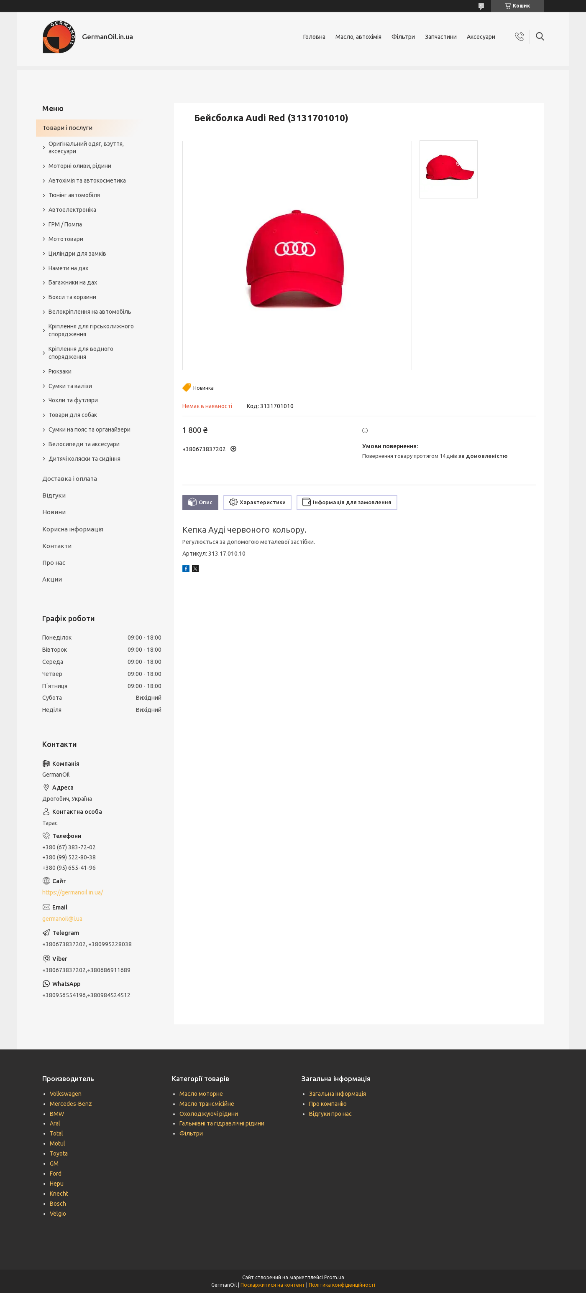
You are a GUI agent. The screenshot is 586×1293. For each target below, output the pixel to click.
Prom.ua (334, 1277)
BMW (57, 1113)
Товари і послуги (67, 127)
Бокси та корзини (72, 297)
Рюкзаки (60, 371)
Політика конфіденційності (342, 1285)
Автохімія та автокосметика (87, 180)
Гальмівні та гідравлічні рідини (221, 1123)
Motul (57, 1143)
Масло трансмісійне (206, 1103)
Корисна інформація (72, 529)
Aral (55, 1123)
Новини (54, 512)
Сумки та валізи (70, 386)
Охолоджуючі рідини (208, 1113)
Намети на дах (68, 268)
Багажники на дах (73, 282)
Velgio (58, 1213)
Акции (52, 579)
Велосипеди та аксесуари (84, 444)
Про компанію (328, 1103)
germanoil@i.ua (62, 918)
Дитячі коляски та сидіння (84, 458)
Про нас (53, 562)
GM (54, 1163)
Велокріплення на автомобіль (90, 311)
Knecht (59, 1193)
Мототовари (66, 239)
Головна (314, 36)
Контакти (57, 545)
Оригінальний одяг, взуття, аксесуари (86, 147)
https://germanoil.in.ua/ (72, 892)
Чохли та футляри (73, 400)
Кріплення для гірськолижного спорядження (91, 330)
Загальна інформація (337, 1093)
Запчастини (441, 36)
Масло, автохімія (358, 36)
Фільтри (403, 36)
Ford (55, 1173)
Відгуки (54, 495)
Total (56, 1133)
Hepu (57, 1183)
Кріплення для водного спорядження (81, 352)
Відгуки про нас (330, 1113)
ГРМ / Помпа (65, 224)
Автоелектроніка (72, 209)
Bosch (58, 1203)
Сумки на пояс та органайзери (90, 429)
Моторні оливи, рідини (80, 166)
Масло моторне (201, 1093)
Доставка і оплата (69, 478)
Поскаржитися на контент (273, 1285)
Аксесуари (481, 36)
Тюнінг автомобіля (74, 195)
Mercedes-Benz (71, 1103)
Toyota (59, 1153)
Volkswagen (66, 1093)
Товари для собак (73, 415)
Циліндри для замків (77, 253)
